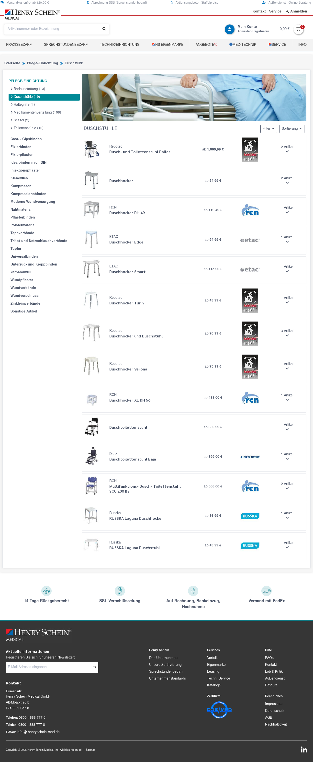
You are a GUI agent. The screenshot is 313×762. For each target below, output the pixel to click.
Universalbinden (24, 257)
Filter (269, 129)
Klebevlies (19, 178)
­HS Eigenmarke (167, 45)
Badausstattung (28, 89)
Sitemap (90, 750)
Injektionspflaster (25, 171)
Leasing (213, 672)
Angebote (206, 45)
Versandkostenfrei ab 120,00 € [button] (24, 2)
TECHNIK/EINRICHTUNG (120, 45)
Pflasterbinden (23, 217)
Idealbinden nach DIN (28, 163)
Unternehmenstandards (167, 679)
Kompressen (21, 186)
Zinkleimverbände (25, 304)
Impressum (273, 704)
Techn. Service (218, 679)
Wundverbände (23, 288)
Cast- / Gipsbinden (26, 139)
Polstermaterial (23, 225)
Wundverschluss (25, 296)
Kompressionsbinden (28, 194)
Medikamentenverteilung (36, 113)
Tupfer (16, 249)
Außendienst (275, 679)
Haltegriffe (23, 105)
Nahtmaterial (21, 210)
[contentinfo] (296, 11)
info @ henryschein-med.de (38, 732)
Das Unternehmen (163, 658)
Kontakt (271, 665)
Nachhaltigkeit (276, 725)
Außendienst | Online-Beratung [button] (286, 2)
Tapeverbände (22, 233)
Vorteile (213, 658)
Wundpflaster (22, 280)
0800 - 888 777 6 (32, 718)
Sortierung (292, 129)
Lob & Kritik (274, 672)
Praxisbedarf (19, 45)
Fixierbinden (21, 147)
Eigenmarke (216, 665)
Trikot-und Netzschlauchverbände (39, 241)
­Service (277, 45)
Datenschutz (274, 711)
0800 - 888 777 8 (31, 725)
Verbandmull (21, 272)
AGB (268, 718)
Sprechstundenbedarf (66, 45)
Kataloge (214, 685)
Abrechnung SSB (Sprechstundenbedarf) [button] (117, 2)
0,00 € (285, 29)
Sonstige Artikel (24, 311)
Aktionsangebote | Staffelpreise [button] (194, 2)
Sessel (20, 120)
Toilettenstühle (27, 128)
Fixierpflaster (22, 155)
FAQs (269, 658)
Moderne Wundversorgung (33, 202)
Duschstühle (25, 97)
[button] (259, 11)
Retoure (271, 685)
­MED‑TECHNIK (242, 45)
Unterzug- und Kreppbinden (34, 264)
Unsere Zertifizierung (165, 665)
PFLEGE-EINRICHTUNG (28, 81)
